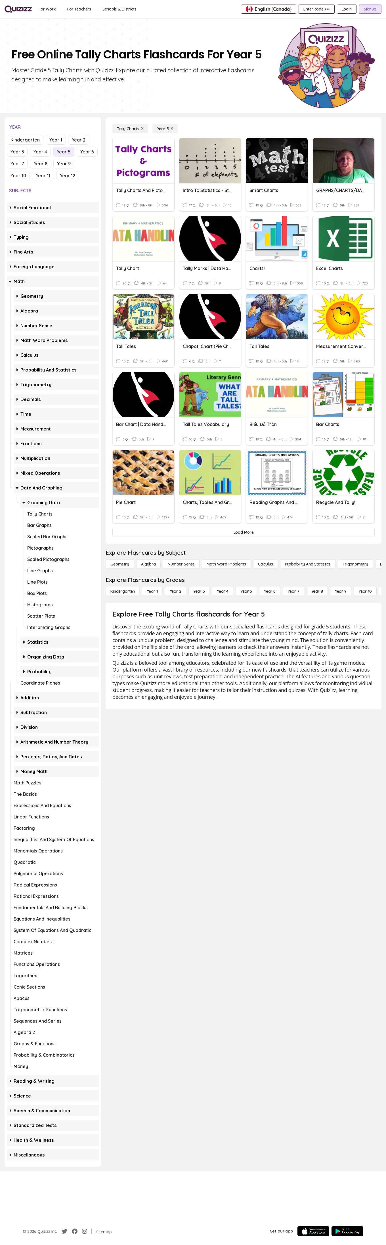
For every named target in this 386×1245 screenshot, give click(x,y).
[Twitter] (64, 1231)
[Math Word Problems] (226, 564)
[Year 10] (365, 591)
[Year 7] (293, 591)
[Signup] (370, 9)
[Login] (346, 9)
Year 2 (78, 140)
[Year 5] (165, 128)
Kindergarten (25, 140)
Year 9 (64, 163)
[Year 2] (175, 591)
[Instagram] (84, 1231)
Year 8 (40, 163)
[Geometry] (120, 564)
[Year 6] (269, 591)
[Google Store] (347, 1231)
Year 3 (17, 152)
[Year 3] (199, 591)
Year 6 (87, 152)
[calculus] (265, 564)
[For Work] (47, 9)
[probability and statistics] (307, 564)
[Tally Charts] (130, 128)
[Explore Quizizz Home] (18, 9)
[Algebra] (148, 564)
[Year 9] (340, 591)
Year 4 (40, 152)
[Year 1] (152, 591)
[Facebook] (74, 1231)
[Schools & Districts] (119, 9)
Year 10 (18, 175)
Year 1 (55, 140)
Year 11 (43, 175)
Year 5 (64, 152)
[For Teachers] (79, 9)
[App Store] (313, 1231)
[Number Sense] (181, 564)
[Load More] (243, 532)
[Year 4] (222, 591)
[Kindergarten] (123, 591)
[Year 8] (317, 591)
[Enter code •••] (316, 9)
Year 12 (67, 175)
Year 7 (17, 163)
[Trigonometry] (355, 564)
